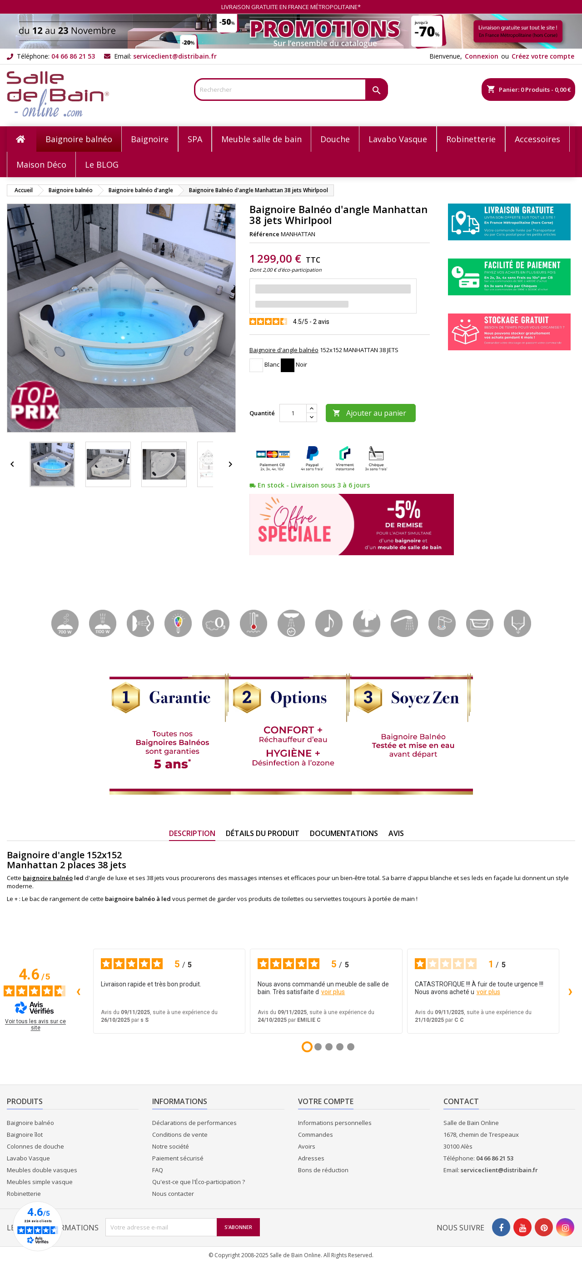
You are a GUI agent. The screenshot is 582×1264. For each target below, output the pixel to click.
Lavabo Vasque (28, 1158)
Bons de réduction (323, 1170)
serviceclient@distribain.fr (175, 56)
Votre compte (325, 1101)
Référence (264, 234)
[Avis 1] (307, 1046)
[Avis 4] (339, 1046)
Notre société (170, 1146)
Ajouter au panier (369, 413)
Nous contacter (173, 1193)
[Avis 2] (318, 1046)
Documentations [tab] (344, 833)
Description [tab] (192, 833)
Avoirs (306, 1146)
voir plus (333, 991)
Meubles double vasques (42, 1170)
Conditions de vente (180, 1134)
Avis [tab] (396, 833)
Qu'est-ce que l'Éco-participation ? (198, 1182)
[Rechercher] (291, 89)
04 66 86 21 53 (73, 56)
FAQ (157, 1170)
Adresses (311, 1158)
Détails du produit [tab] (262, 833)
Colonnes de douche (35, 1146)
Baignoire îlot (25, 1134)
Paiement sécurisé (178, 1158)
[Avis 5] (350, 1046)
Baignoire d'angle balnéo (283, 350)
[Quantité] (293, 413)
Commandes (315, 1134)
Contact (461, 1101)
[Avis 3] (329, 1046)
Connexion (481, 56)
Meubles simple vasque (40, 1182)
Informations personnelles (335, 1123)
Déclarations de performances (194, 1123)
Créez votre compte (543, 56)
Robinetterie (24, 1193)
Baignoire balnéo (30, 1123)
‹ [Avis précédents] (78, 990)
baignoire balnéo (48, 878)
